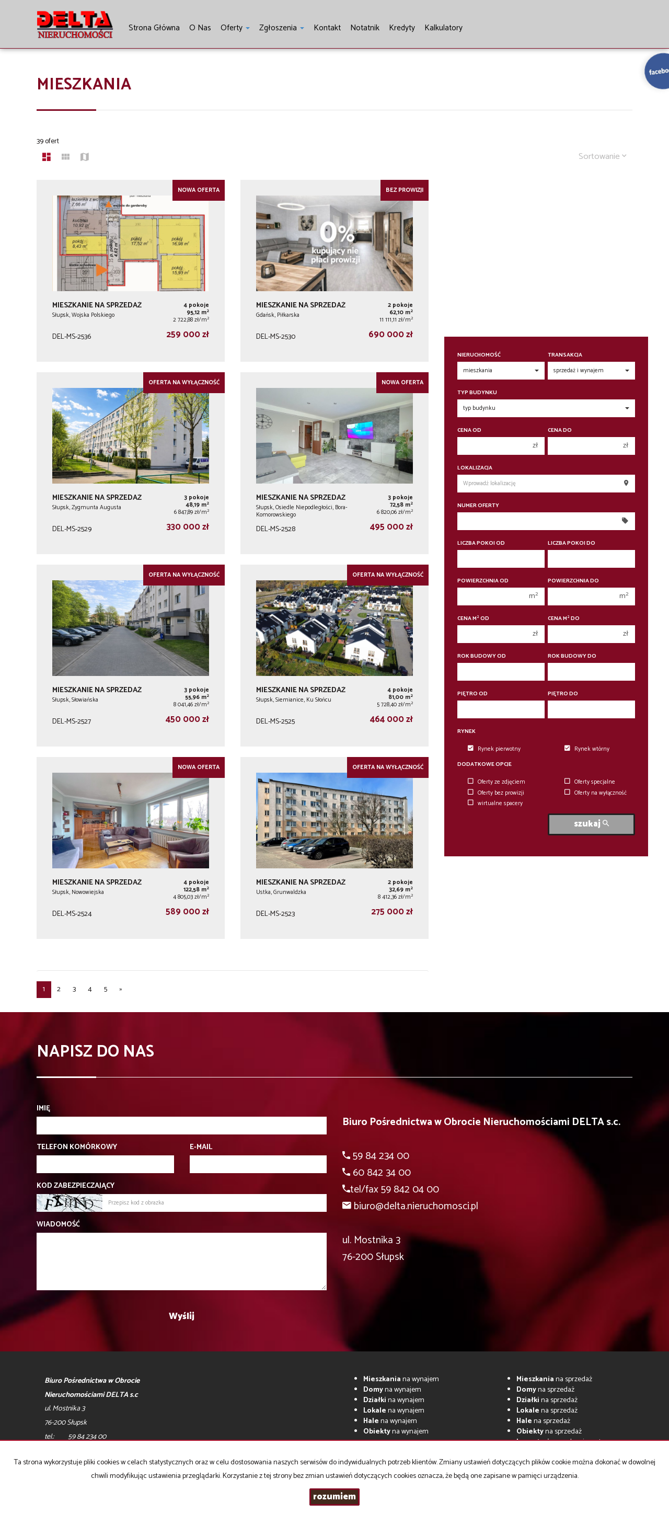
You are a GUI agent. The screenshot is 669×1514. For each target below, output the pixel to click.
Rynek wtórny (586, 749)
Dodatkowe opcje (484, 765)
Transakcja (565, 355)
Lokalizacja (474, 468)
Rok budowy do (572, 656)
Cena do (560, 430)
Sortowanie (603, 157)
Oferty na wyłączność (595, 793)
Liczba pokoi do (571, 543)
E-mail (201, 1147)
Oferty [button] (235, 28)
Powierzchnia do (573, 581)
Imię (43, 1109)
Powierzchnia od (483, 581)
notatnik (364, 28)
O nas (200, 28)
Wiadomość (58, 1225)
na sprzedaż (554, 1379)
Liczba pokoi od (481, 543)
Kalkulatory (443, 28)
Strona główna (154, 28)
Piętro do (563, 694)
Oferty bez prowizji (496, 793)
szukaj (591, 824)
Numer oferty (478, 506)
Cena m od (473, 619)
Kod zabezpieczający (75, 1186)
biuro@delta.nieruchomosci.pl (416, 1206)
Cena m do (564, 619)
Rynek (466, 732)
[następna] (121, 989)
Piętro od (472, 694)
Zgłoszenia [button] (281, 28)
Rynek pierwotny (494, 749)
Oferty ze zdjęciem (496, 782)
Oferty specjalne (589, 782)
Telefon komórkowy (77, 1147)
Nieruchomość (479, 355)
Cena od (469, 430)
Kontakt (327, 28)
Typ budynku (477, 393)
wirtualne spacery (495, 803)
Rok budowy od (481, 656)
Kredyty (402, 28)
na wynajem (401, 1379)
